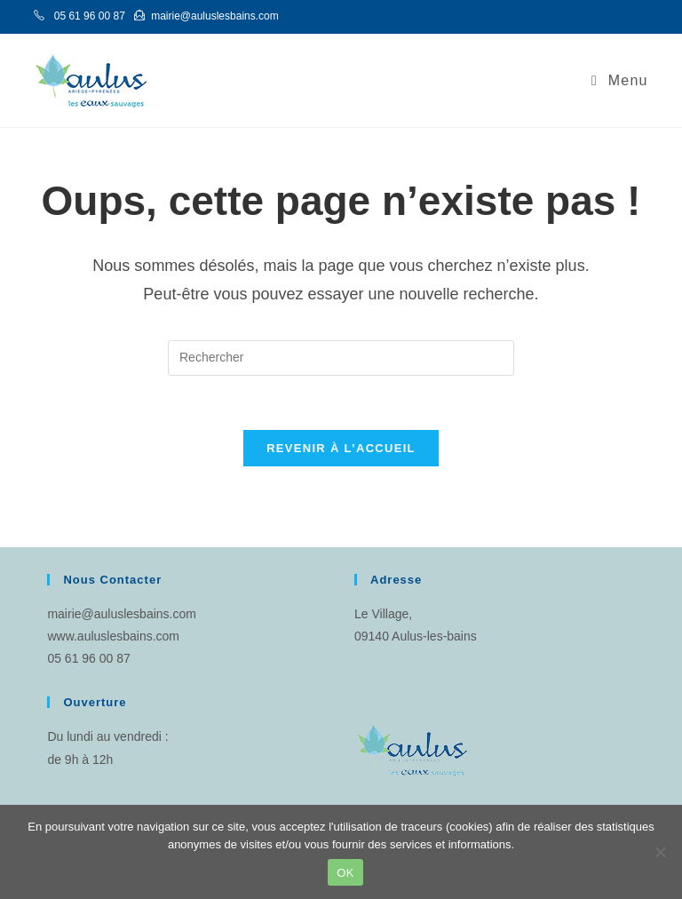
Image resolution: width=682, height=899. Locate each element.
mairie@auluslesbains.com (121, 614)
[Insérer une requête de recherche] (341, 358)
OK (345, 872)
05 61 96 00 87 (88, 658)
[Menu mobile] (619, 80)
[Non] (660, 852)
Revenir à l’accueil (341, 448)
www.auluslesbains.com (113, 636)
